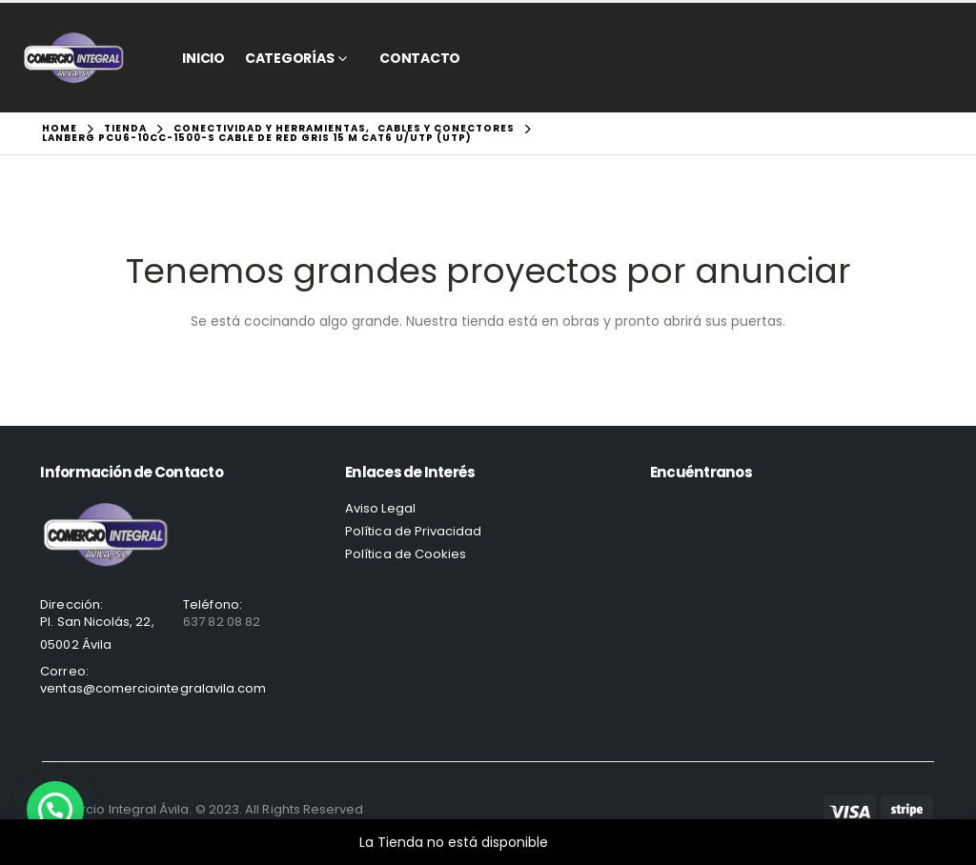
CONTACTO (419, 58)
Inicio (203, 58)
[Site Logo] (74, 58)
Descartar (585, 842)
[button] (55, 809)
